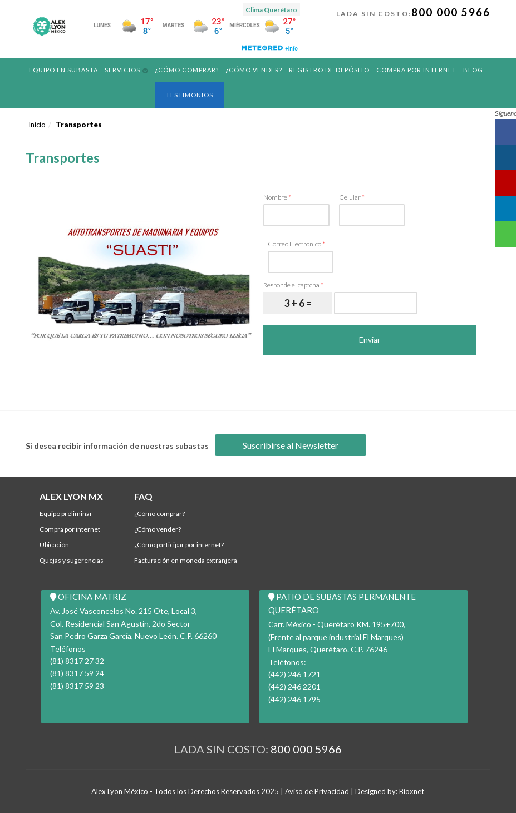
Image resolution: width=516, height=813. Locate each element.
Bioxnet (411, 791)
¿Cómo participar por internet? (179, 545)
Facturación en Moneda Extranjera (185, 560)
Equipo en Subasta (63, 69)
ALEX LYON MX (71, 496)
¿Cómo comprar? (187, 69)
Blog (473, 69)
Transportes (79, 124)
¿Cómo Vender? (253, 69)
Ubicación (54, 545)
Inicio (37, 124)
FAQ (143, 496)
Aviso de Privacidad (317, 791)
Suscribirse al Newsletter (290, 445)
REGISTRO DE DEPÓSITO (329, 69)
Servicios (122, 69)
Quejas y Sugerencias (72, 560)
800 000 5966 (450, 12)
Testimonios (189, 94)
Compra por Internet (416, 69)
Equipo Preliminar (66, 513)
